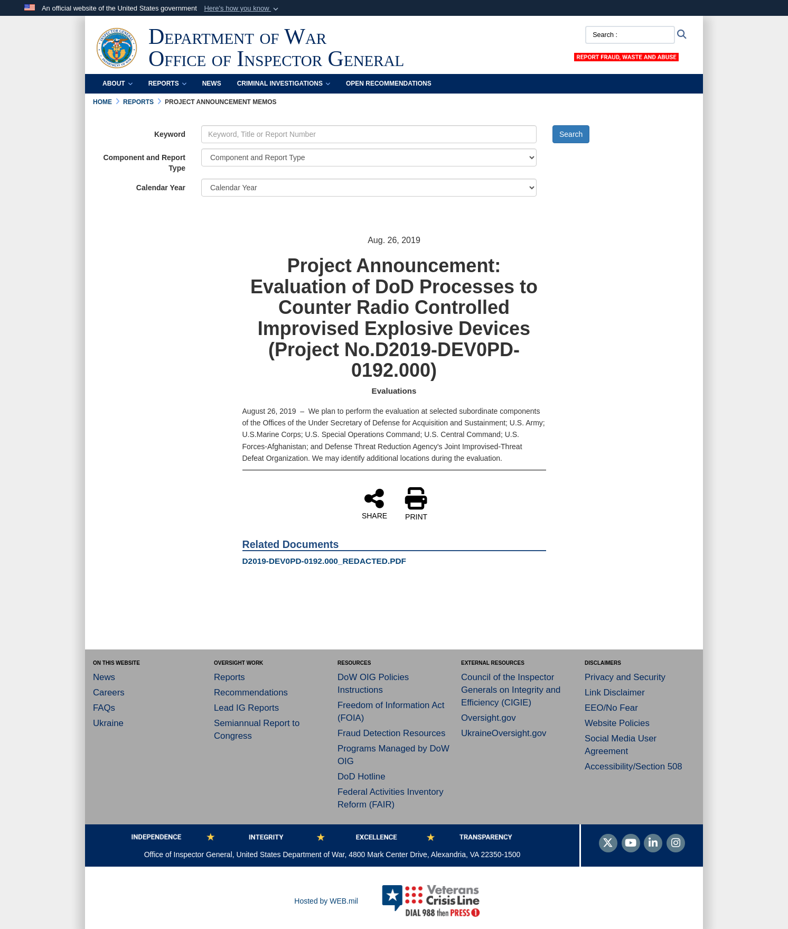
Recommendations (251, 693)
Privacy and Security (625, 677)
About (117, 83)
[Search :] (630, 35)
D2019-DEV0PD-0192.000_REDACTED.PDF (324, 560)
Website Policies (617, 723)
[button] (242, 8)
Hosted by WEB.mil (326, 901)
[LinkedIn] (653, 844)
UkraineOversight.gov (503, 733)
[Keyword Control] (369, 134)
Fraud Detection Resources (391, 733)
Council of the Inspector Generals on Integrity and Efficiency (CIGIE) (510, 690)
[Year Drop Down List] (369, 188)
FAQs (104, 708)
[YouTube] (631, 844)
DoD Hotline (361, 777)
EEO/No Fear (611, 708)
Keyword (169, 134)
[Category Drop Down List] (369, 157)
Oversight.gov (488, 718)
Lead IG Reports (246, 708)
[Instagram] (676, 844)
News (211, 83)
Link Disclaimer (615, 693)
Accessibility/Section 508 (633, 766)
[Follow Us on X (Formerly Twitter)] (608, 844)
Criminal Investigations (283, 83)
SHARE (374, 503)
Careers (109, 693)
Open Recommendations (388, 83)
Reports (167, 83)
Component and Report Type (144, 162)
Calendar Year (160, 187)
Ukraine (108, 723)
